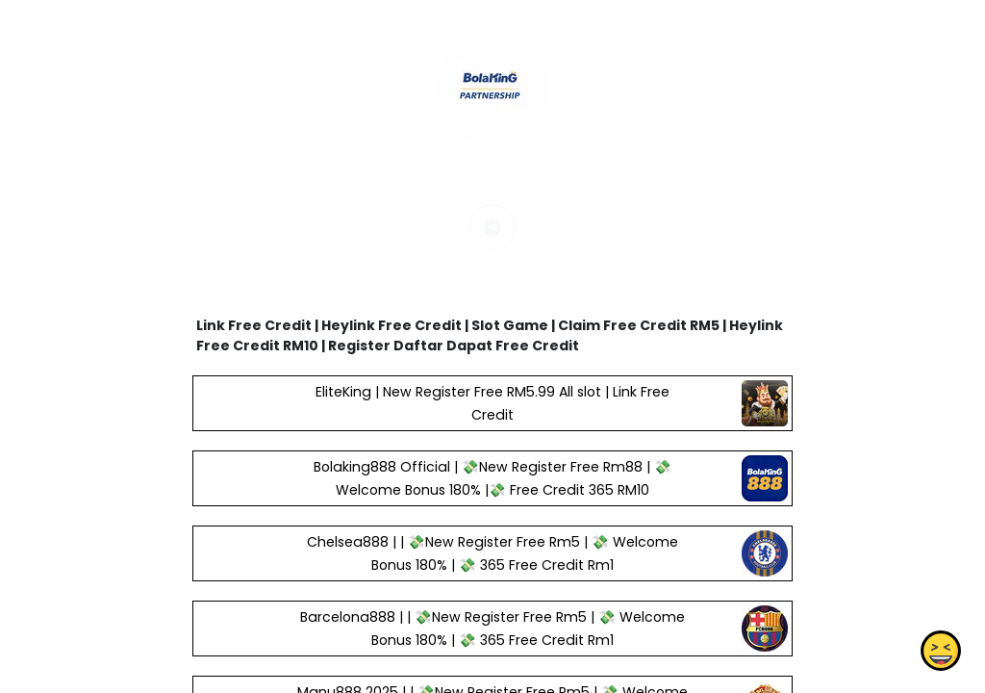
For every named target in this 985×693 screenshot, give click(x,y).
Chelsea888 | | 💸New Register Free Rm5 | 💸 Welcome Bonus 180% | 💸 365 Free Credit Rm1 (492, 553)
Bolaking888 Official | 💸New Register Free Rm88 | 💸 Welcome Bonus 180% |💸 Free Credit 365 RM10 (492, 478)
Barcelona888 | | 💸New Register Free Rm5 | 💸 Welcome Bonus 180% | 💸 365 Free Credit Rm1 (492, 628)
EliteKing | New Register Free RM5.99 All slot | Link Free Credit (492, 403)
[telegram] (492, 227)
